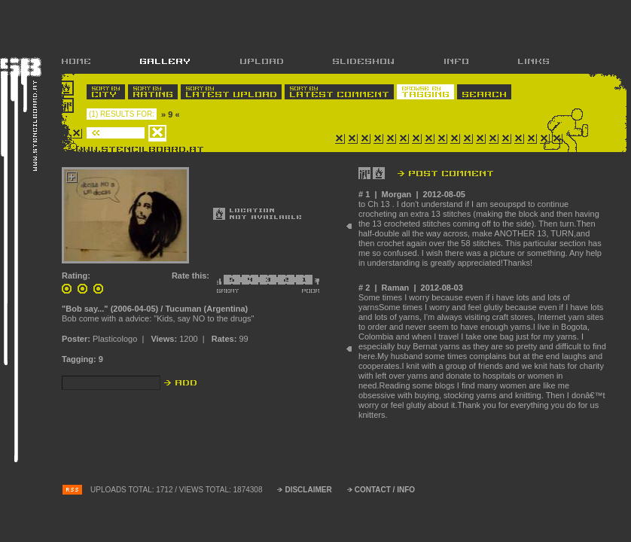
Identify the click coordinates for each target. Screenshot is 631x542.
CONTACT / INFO (385, 490)
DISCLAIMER (308, 490)
